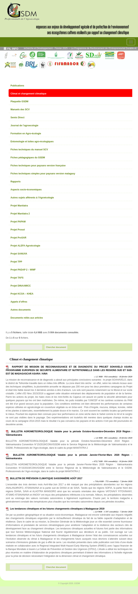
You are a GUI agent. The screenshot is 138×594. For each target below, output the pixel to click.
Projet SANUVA (19, 253)
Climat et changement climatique (28, 93)
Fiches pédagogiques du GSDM (28, 157)
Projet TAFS (17, 277)
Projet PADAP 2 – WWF (23, 269)
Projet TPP (16, 261)
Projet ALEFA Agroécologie (25, 245)
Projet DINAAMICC (21, 285)
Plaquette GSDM (19, 101)
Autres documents (21, 309)
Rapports (16, 181)
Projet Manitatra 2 (20, 213)
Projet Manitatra (19, 205)
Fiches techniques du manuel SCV (29, 149)
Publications (17, 85)
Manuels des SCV (20, 109)
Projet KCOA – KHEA (22, 293)
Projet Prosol (18, 229)
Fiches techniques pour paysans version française (38, 165)
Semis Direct (17, 117)
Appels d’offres (19, 301)
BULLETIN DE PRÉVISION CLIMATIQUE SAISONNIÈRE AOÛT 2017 (46, 478)
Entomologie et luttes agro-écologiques (32, 141)
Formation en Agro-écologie (26, 133)
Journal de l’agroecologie (24, 125)
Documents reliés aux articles (27, 317)
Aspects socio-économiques (26, 189)
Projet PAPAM (18, 221)
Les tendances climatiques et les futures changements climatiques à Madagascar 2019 (57, 508)
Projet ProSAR (18, 237)
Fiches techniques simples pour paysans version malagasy (43, 173)
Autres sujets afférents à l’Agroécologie (32, 197)
